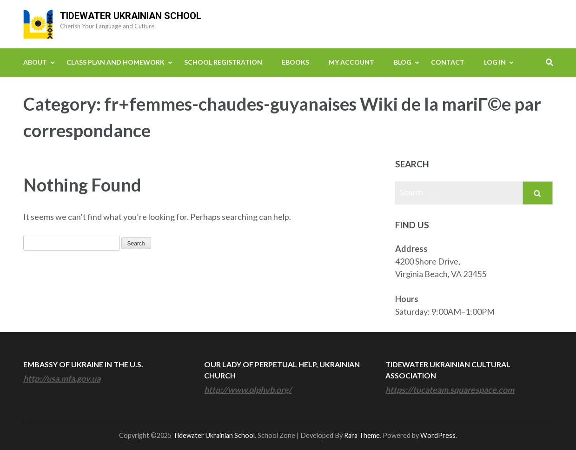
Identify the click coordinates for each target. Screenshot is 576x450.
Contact (447, 62)
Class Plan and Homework (115, 62)
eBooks (295, 62)
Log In (495, 62)
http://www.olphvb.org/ (247, 389)
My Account (351, 62)
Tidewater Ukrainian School (130, 15)
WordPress (438, 435)
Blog (402, 62)
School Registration (223, 62)
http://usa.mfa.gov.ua (61, 378)
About (35, 62)
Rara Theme (362, 435)
